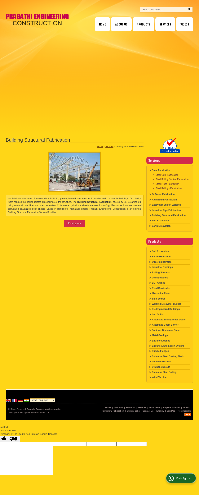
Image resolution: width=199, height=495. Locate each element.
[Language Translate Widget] (42, 400)
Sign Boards (159, 298)
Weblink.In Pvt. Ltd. (41, 412)
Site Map (171, 411)
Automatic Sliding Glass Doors (169, 319)
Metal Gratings (160, 335)
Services (165, 26)
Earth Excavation (161, 226)
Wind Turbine (159, 377)
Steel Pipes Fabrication (167, 184)
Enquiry (160, 411)
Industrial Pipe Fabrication (166, 210)
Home (102, 24)
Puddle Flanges (160, 351)
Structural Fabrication (113, 411)
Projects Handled (171, 407)
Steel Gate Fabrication (167, 175)
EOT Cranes (158, 283)
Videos (184, 24)
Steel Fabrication (161, 170)
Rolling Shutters (161, 272)
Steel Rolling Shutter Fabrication (172, 179)
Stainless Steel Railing (164, 372)
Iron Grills (157, 314)
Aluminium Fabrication (164, 199)
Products (143, 26)
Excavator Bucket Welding (166, 205)
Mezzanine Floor (161, 293)
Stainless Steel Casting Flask (168, 356)
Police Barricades (161, 361)
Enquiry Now (74, 223)
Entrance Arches (161, 340)
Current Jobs (133, 411)
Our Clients (154, 407)
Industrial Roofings (162, 267)
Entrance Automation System (168, 346)
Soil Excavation (160, 220)
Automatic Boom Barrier (165, 324)
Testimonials (184, 411)
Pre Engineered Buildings (166, 309)
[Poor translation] (14, 439)
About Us (121, 24)
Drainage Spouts (161, 367)
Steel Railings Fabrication (169, 188)
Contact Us (148, 411)
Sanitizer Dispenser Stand (166, 330)
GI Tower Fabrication (163, 194)
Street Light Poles (161, 262)
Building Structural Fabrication (169, 215)
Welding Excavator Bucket (166, 304)
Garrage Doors (160, 277)
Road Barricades (161, 288)
